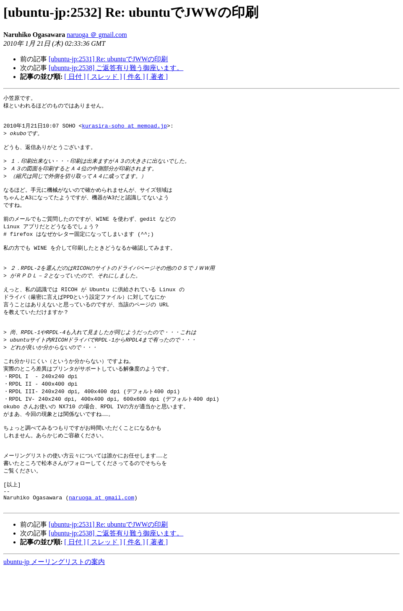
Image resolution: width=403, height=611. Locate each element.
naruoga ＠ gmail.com (97, 34)
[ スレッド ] (104, 76)
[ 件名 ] (134, 76)
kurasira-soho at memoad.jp (124, 129)
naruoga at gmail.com (101, 537)
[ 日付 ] (75, 76)
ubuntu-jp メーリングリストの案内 (54, 602)
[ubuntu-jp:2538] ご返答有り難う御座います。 (116, 67)
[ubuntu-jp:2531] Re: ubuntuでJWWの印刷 (108, 59)
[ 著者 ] (157, 76)
